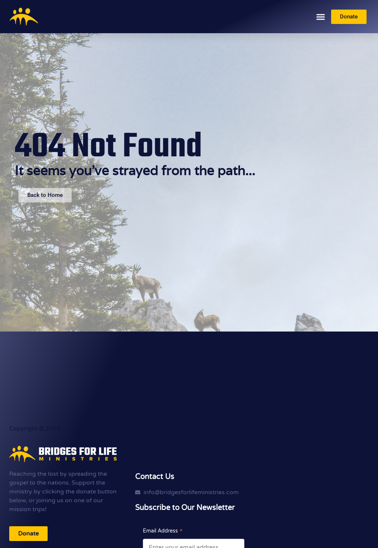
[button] (321, 17)
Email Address (163, 530)
